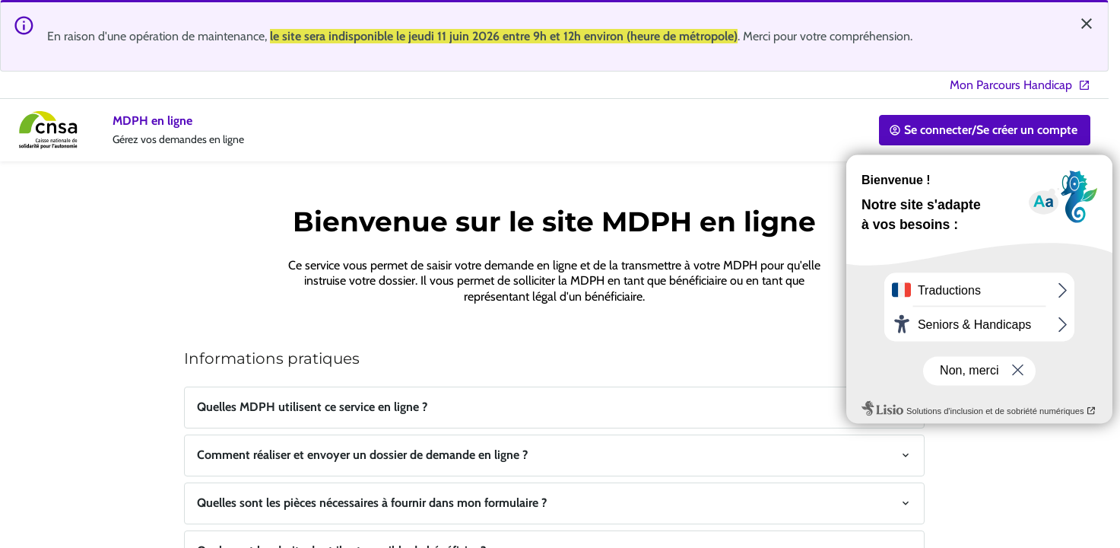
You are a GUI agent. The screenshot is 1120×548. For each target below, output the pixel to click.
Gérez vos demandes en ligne (178, 139)
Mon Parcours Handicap (1020, 85)
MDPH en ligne (152, 120)
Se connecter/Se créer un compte (983, 130)
